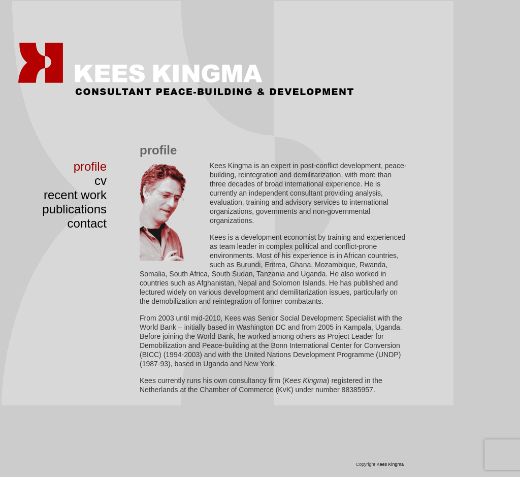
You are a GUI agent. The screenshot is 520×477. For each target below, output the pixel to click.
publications (74, 209)
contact (87, 223)
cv (100, 180)
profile (90, 166)
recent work (75, 195)
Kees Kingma (390, 464)
